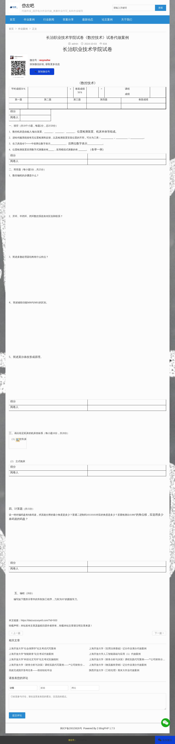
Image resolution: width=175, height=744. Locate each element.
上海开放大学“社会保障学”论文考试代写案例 (32, 648)
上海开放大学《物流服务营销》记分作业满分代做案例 (117, 664)
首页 (12, 19)
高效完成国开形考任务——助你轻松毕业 (30, 670)
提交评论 (17, 718)
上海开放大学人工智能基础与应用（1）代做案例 (115, 654)
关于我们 (126, 19)
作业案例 (29, 19)
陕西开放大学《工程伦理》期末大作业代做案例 (114, 670)
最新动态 (87, 19)
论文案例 (107, 19)
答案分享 (68, 19)
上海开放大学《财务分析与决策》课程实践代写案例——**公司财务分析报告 (129, 659)
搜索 (160, 7)
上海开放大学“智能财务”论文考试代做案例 (31, 654)
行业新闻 (48, 19)
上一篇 (16, 633)
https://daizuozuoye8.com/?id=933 (39, 620)
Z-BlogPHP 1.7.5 (106, 731)
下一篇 (159, 633)
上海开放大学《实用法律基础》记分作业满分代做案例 (117, 648)
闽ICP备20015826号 (71, 731)
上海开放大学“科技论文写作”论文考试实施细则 (33, 659)
